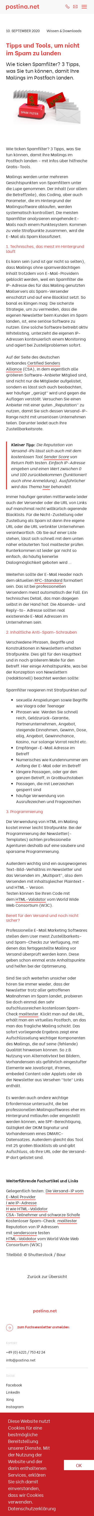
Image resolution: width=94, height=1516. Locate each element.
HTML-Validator (31, 899)
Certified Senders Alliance (33, 366)
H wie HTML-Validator (27, 1209)
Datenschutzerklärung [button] (32, 1508)
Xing (10, 1399)
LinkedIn (13, 1392)
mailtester (28, 1014)
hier (46, 486)
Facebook (14, 1384)
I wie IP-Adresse (21, 1203)
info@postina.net (21, 1360)
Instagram (15, 1406)
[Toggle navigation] (84, 5)
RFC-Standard (48, 580)
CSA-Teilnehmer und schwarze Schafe (43, 1214)
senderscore (25, 1232)
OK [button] (79, 1465)
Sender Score (56, 456)
